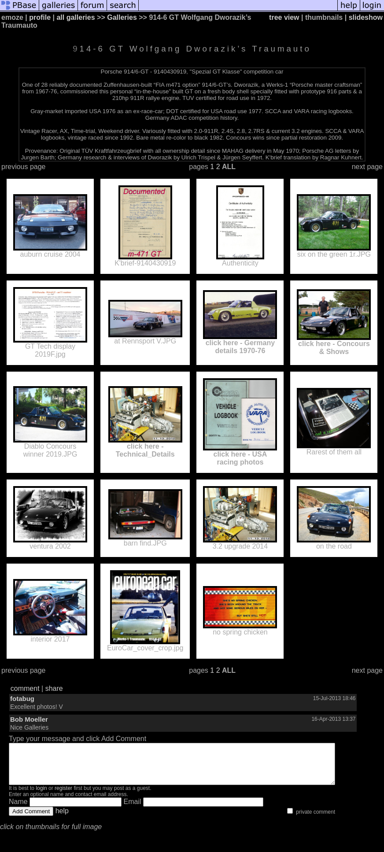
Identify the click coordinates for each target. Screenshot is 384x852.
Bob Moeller (29, 719)
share (54, 688)
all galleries (75, 17)
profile (40, 17)
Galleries (122, 17)
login (41, 796)
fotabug (22, 698)
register (63, 796)
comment (25, 688)
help (62, 818)
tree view (284, 17)
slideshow (366, 17)
